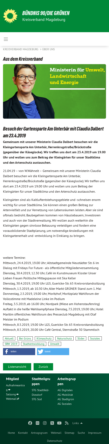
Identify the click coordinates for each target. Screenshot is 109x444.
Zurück (43, 367)
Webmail (56, 433)
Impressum (94, 433)
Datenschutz (54, 441)
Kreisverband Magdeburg (21, 49)
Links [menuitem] (75, 423)
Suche (81, 433)
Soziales (95, 338)
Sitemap (69, 433)
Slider (80, 338)
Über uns (48, 49)
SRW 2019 (11, 344)
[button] (19, 351)
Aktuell (9, 338)
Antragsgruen (39, 433)
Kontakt (23, 433)
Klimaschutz (44, 338)
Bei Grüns (25, 338)
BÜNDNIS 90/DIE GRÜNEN (46, 13)
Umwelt (54, 344)
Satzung (11, 394)
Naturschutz (64, 338)
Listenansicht (17, 367)
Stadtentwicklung (33, 344)
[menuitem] (11, 432)
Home (11, 433)
